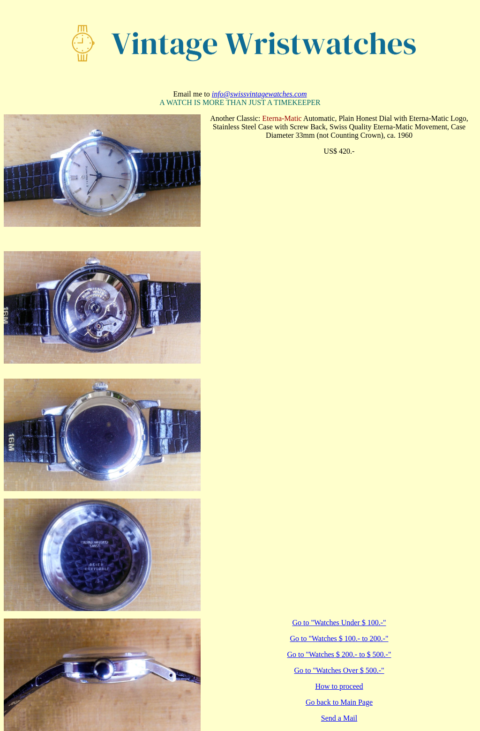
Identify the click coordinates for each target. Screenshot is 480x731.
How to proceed (339, 686)
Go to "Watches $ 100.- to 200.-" (339, 638)
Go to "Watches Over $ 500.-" (339, 670)
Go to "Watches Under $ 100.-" (339, 623)
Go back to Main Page (339, 702)
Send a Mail (339, 718)
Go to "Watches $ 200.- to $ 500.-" (339, 654)
